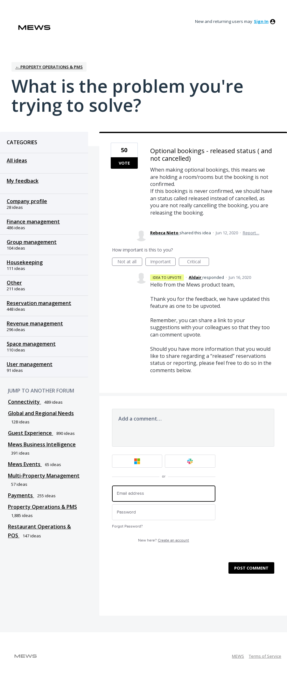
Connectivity (24, 401)
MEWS (238, 656)
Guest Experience (30, 432)
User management (29, 364)
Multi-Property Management (44, 475)
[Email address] (163, 493)
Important (163, 262)
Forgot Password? (127, 526)
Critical (198, 262)
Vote (124, 163)
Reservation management (39, 303)
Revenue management (35, 323)
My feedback (22, 180)
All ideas (17, 160)
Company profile (27, 201)
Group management (32, 241)
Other (14, 282)
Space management (31, 343)
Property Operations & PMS (42, 506)
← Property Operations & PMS (49, 67)
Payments (21, 495)
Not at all (129, 262)
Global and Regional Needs (41, 413)
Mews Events (25, 464)
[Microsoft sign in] (137, 461)
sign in (261, 21)
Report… (251, 233)
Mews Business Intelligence (42, 444)
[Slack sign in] (190, 461)
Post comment (251, 568)
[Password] (163, 512)
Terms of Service (265, 656)
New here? (163, 540)
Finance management (33, 221)
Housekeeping (25, 262)
